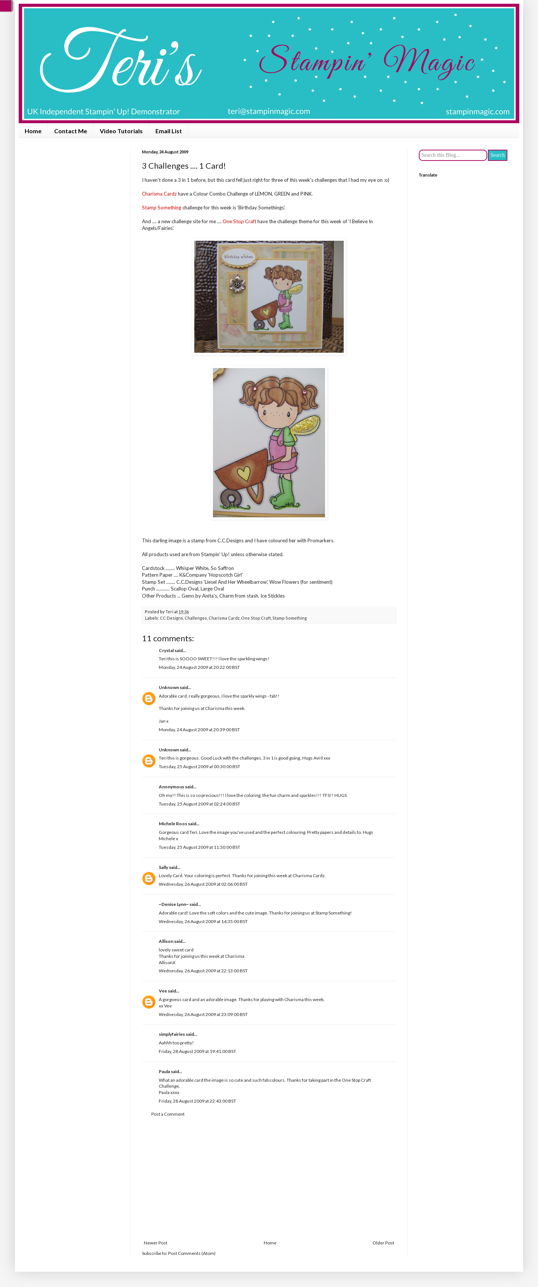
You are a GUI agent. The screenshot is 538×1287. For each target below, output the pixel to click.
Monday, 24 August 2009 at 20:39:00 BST (199, 729)
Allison (166, 941)
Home (33, 130)
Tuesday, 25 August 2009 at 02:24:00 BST (199, 804)
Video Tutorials (121, 130)
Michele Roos (173, 823)
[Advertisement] (269, 1178)
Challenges (196, 618)
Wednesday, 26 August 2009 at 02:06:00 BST (203, 884)
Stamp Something (289, 618)
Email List (168, 130)
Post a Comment (168, 1114)
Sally (163, 867)
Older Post (383, 1243)
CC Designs (171, 618)
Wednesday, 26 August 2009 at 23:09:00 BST (203, 1014)
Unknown (169, 687)
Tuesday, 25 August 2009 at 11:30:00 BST (199, 847)
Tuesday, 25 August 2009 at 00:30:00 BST (199, 766)
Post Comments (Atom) (192, 1253)
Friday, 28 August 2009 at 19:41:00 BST (197, 1051)
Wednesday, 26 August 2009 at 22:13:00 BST (203, 970)
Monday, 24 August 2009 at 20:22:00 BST (199, 667)
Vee (163, 991)
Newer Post (155, 1243)
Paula (164, 1071)
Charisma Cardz (223, 618)
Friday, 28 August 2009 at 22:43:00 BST (197, 1101)
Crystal (166, 650)
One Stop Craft (256, 618)
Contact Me (70, 130)
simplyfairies (172, 1034)
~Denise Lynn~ (174, 904)
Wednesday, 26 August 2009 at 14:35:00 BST (203, 921)
